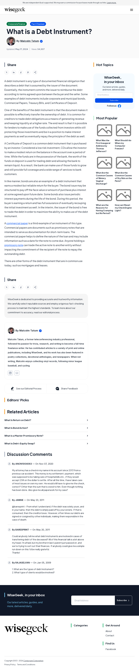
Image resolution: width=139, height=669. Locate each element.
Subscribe (114, 100)
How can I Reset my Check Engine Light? (123, 208)
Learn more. (111, 3)
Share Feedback (66, 388)
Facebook (111, 649)
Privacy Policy (10, 665)
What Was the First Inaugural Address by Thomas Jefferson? (103, 145)
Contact (110, 635)
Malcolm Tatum (29, 41)
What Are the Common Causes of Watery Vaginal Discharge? (104, 178)
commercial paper (17, 223)
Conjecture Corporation (33, 661)
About (109, 631)
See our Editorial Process (25, 388)
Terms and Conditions (26, 665)
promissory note (13, 245)
